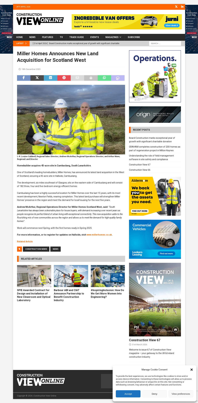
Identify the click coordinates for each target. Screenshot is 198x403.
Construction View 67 (139, 164)
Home (19, 37)
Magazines (112, 37)
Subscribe (134, 37)
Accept (128, 393)
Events (94, 37)
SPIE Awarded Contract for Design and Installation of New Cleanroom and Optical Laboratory (33, 295)
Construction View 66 (139, 170)
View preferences (181, 393)
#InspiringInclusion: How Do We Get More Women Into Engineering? (107, 293)
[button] (191, 369)
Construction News (36, 249)
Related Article (25, 241)
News (32, 37)
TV (61, 37)
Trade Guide (76, 37)
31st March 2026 (139, 344)
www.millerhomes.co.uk (99, 234)
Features (47, 37)
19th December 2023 (31, 69)
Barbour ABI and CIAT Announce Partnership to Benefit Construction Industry (69, 295)
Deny (154, 393)
